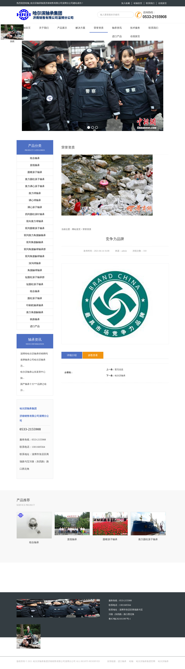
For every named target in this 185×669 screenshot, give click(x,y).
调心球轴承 (35, 200)
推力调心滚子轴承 (35, 186)
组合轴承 (35, 158)
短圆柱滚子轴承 (34, 284)
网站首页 (76, 229)
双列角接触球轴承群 (35, 249)
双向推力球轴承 (34, 221)
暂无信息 (114, 369)
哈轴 (131, 664)
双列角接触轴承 (34, 242)
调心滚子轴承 (35, 207)
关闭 (12, 41)
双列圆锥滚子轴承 (35, 228)
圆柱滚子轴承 (35, 298)
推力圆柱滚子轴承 (35, 179)
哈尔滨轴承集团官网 (145, 664)
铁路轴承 (35, 319)
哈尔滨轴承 (115, 375)
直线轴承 (35, 165)
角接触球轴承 (35, 270)
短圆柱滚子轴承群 (35, 277)
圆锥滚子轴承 (35, 172)
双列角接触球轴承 (35, 256)
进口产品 (35, 326)
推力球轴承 (35, 193)
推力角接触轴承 (34, 312)
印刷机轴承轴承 (34, 305)
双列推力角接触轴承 (35, 235)
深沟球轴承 (35, 263)
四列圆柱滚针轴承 (35, 214)
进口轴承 (122, 664)
